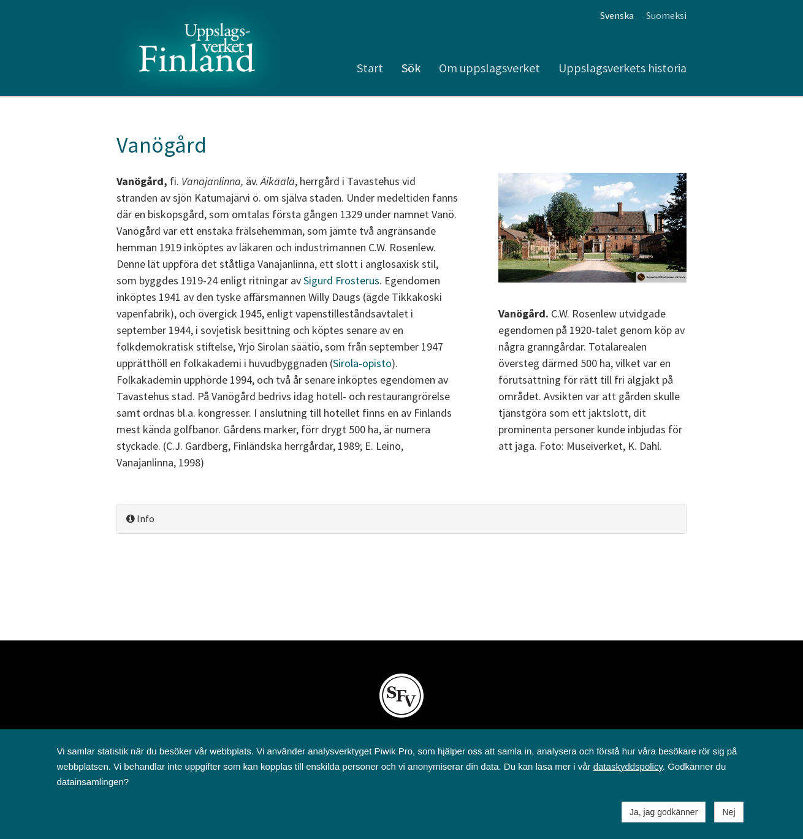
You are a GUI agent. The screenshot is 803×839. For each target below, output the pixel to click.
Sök (411, 67)
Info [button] (140, 518)
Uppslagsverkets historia (622, 67)
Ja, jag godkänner (664, 812)
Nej (728, 812)
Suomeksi (666, 15)
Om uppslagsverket (489, 67)
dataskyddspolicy (628, 766)
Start (370, 67)
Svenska (617, 15)
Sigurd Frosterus (341, 280)
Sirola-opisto (362, 363)
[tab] (401, 518)
